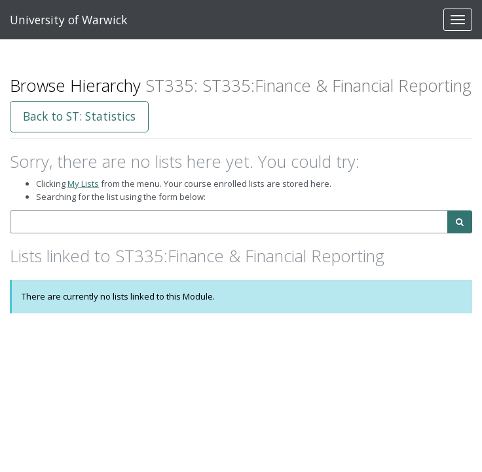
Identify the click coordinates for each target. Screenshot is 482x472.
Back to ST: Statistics (79, 116)
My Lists (83, 183)
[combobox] (229, 221)
